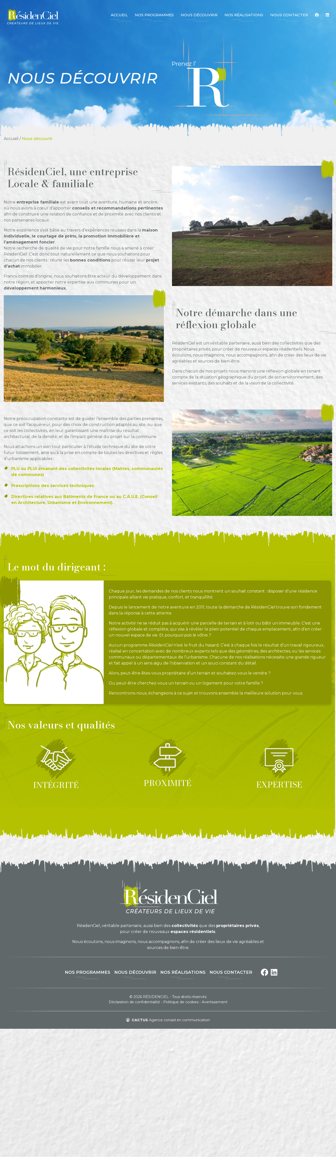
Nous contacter (231, 972)
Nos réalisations (183, 972)
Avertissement (215, 1002)
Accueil (11, 138)
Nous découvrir (135, 972)
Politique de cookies (180, 1002)
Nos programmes (87, 972)
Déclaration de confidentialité (134, 1002)
